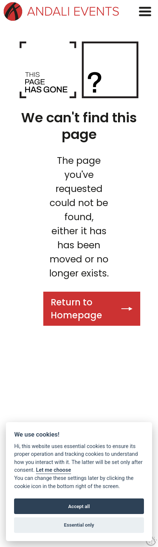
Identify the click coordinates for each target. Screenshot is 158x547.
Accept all (79, 506)
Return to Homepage (76, 308)
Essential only (79, 525)
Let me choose (53, 470)
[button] (145, 11)
